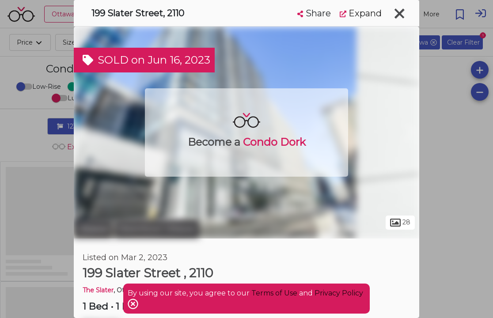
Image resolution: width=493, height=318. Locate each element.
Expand (361, 13)
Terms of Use (274, 293)
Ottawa (93, 229)
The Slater (98, 290)
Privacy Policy (339, 293)
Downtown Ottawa (157, 229)
